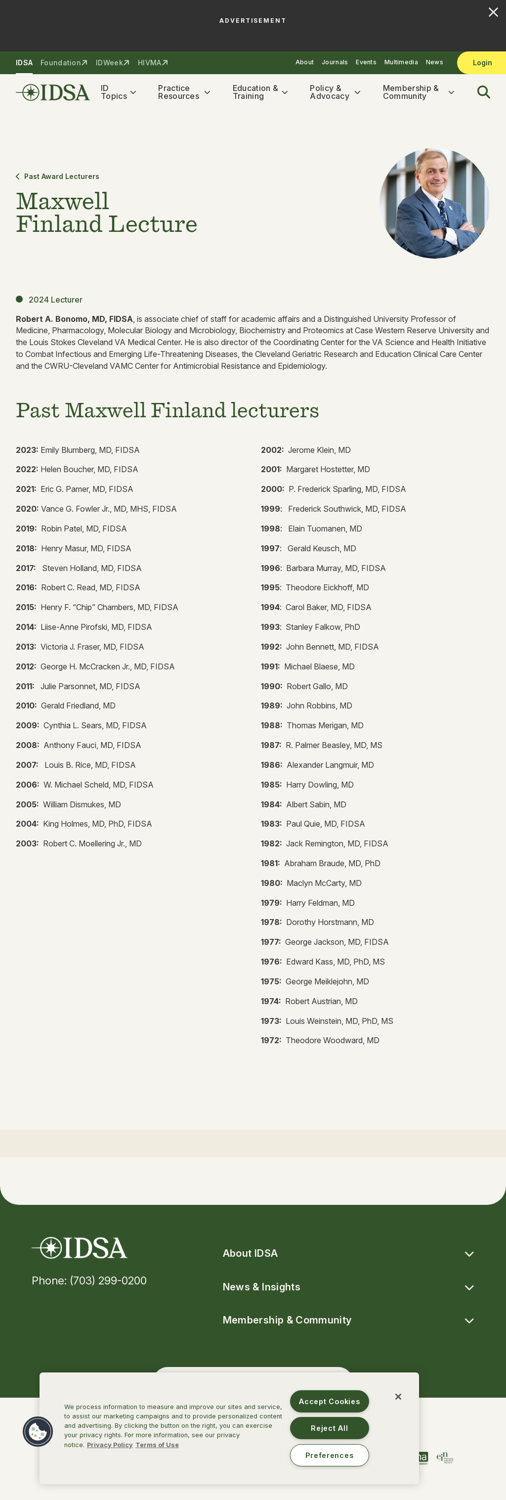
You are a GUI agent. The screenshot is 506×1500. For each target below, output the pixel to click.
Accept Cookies (329, 1401)
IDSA (24, 62)
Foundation (61, 62)
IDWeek (109, 62)
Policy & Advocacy (329, 92)
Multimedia (401, 62)
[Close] (398, 1397)
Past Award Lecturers (57, 177)
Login (482, 62)
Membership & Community (411, 92)
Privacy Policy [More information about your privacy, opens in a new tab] (110, 1445)
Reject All (329, 1428)
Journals (335, 62)
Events (366, 62)
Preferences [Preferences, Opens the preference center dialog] (329, 1455)
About (304, 62)
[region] (229, 1428)
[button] (477, 92)
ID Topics (114, 92)
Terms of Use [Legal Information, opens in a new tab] (157, 1445)
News (434, 62)
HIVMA (149, 62)
